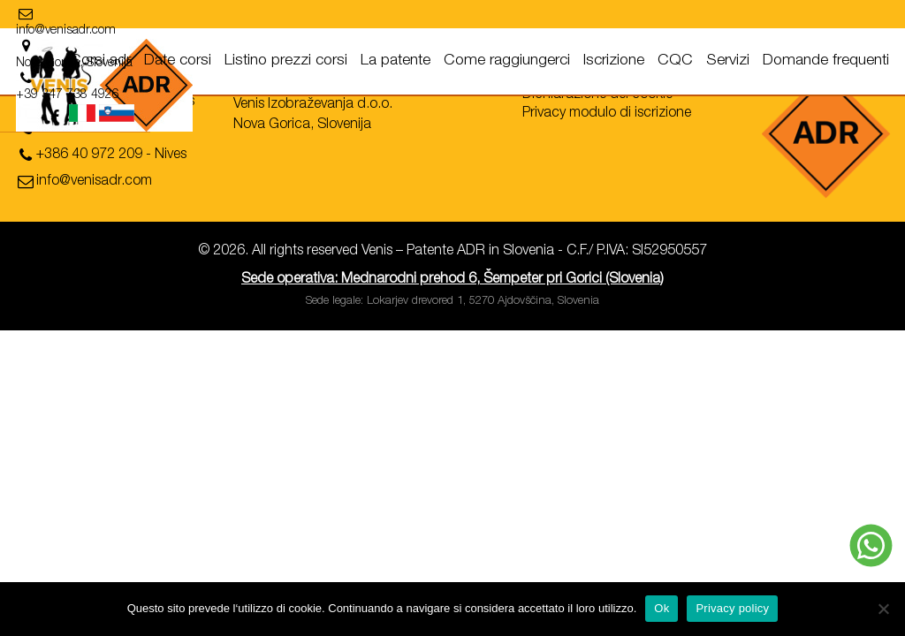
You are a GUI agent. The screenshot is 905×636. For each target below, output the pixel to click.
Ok (661, 608)
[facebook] (812, 21)
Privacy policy (732, 608)
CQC (675, 61)
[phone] (123, 134)
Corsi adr (100, 61)
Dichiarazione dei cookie (597, 95)
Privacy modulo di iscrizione (606, 114)
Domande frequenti (826, 61)
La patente (395, 61)
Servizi (727, 61)
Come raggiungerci (507, 61)
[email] (79, 16)
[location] (213, 16)
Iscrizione (613, 61)
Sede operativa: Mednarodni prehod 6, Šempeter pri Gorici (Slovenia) (452, 280)
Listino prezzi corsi (285, 61)
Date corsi (177, 61)
